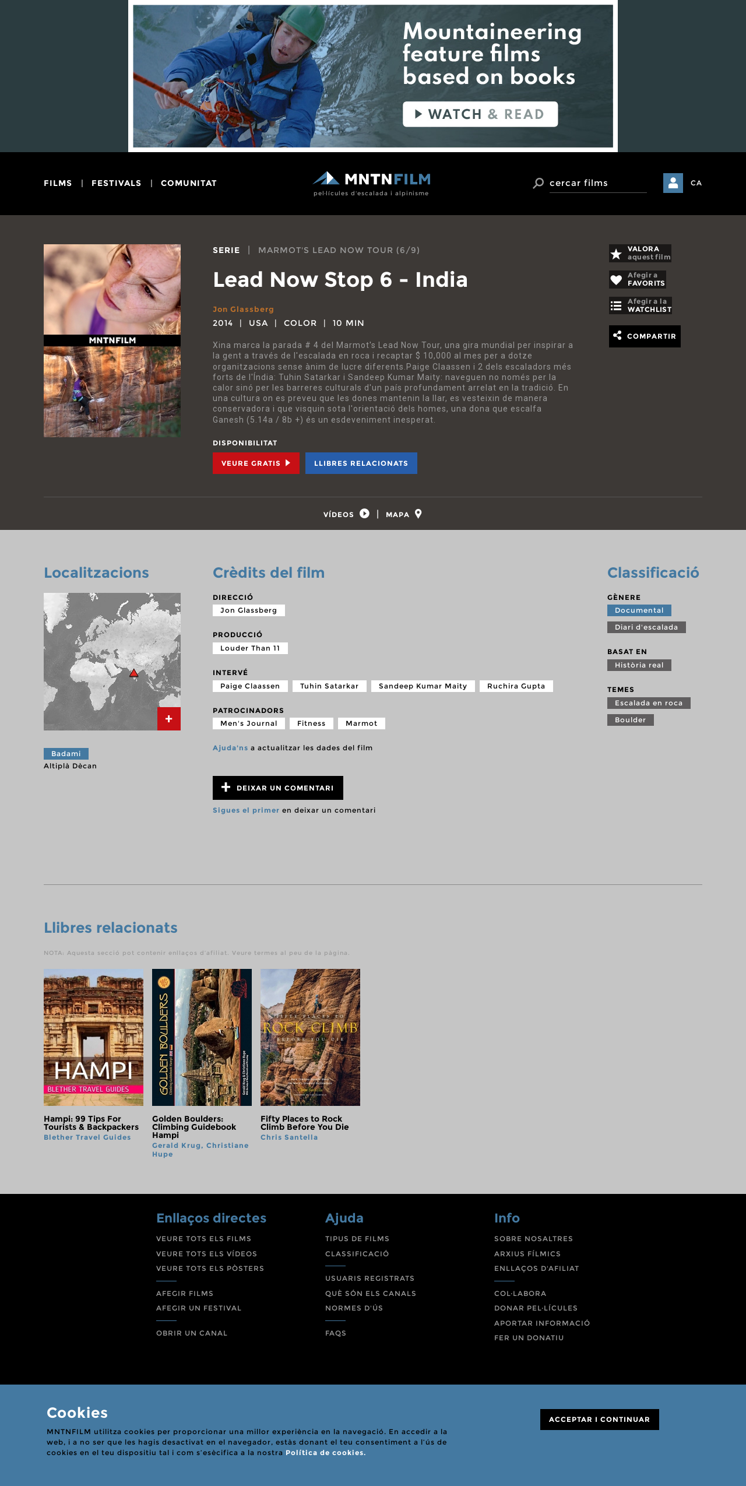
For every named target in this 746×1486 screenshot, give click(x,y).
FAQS (336, 1339)
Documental (639, 617)
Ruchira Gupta (516, 692)
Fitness (311, 729)
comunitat (189, 183)
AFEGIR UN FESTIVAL (199, 1314)
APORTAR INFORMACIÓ (542, 1329)
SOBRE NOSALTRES (533, 1245)
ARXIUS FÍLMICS (527, 1260)
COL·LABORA (520, 1299)
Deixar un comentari (277, 794)
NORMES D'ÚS (354, 1314)
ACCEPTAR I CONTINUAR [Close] (599, 1419)
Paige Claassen (250, 692)
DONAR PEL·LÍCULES (536, 1314)
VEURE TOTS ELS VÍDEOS (207, 1260)
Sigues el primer (246, 816)
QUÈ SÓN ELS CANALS (371, 1299)
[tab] (341, 516)
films (58, 183)
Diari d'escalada (646, 634)
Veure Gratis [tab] (256, 462)
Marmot (362, 729)
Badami (66, 760)
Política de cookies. (326, 1452)
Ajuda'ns (230, 754)
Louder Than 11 (250, 654)
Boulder (630, 726)
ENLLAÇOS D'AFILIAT (536, 1274)
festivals (117, 183)
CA (696, 182)
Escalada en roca (649, 709)
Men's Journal (248, 729)
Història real (639, 671)
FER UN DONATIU (529, 1344)
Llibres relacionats (361, 462)
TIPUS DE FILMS (357, 1245)
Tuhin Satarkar (329, 692)
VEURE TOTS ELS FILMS (204, 1245)
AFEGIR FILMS (185, 1299)
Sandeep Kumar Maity (423, 692)
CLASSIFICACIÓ (357, 1260)
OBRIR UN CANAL (192, 1339)
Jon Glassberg (246, 309)
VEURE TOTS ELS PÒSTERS (210, 1274)
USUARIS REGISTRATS (370, 1284)
